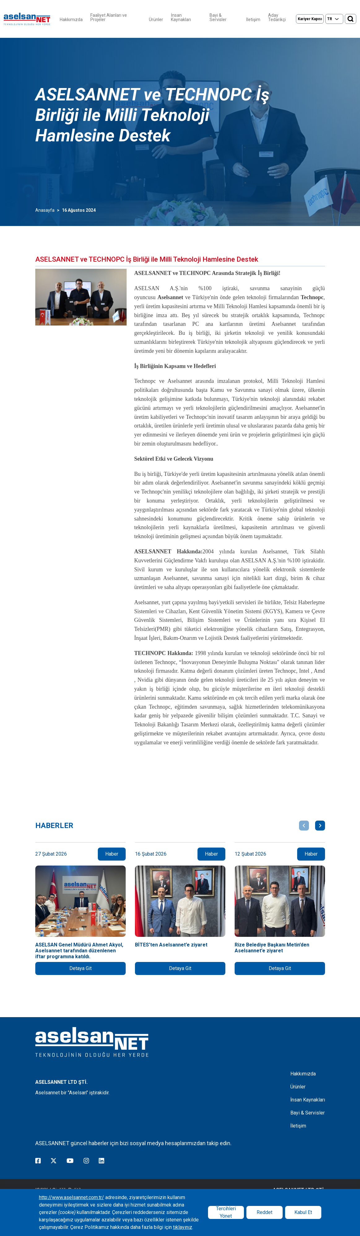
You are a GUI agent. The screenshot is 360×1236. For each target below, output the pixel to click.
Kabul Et (303, 1212)
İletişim (253, 19)
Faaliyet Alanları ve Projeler (108, 17)
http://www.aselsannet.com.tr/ (71, 1197)
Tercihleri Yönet (226, 1212)
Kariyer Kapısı (310, 19)
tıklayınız (182, 1227)
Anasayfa (44, 210)
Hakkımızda (71, 19)
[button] (304, 826)
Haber (111, 854)
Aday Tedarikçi (277, 17)
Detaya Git (80, 968)
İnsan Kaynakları (181, 17)
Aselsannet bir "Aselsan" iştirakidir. (72, 1093)
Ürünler (156, 19)
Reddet (264, 1212)
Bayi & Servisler (218, 17)
